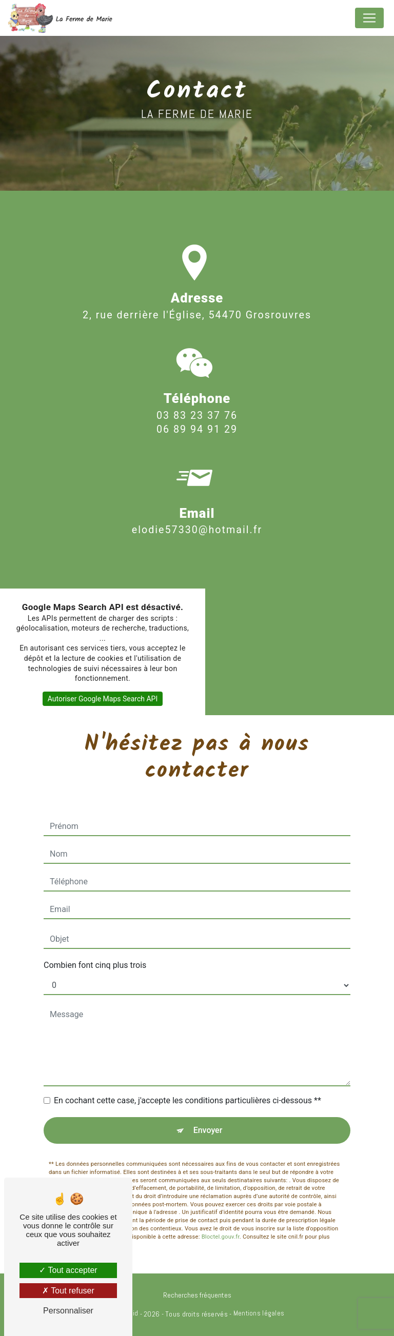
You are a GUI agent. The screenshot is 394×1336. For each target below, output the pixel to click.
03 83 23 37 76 (197, 430)
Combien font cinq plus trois (95, 965)
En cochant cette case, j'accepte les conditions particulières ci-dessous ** (187, 1100)
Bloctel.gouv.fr (221, 1221)
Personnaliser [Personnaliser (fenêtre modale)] (68, 1310)
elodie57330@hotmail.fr (197, 515)
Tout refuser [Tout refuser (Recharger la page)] (68, 1290)
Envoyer (208, 1130)
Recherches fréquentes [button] (197, 1295)
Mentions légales (259, 1313)
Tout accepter (68, 1270)
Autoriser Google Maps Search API (103, 699)
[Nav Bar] (369, 18)
